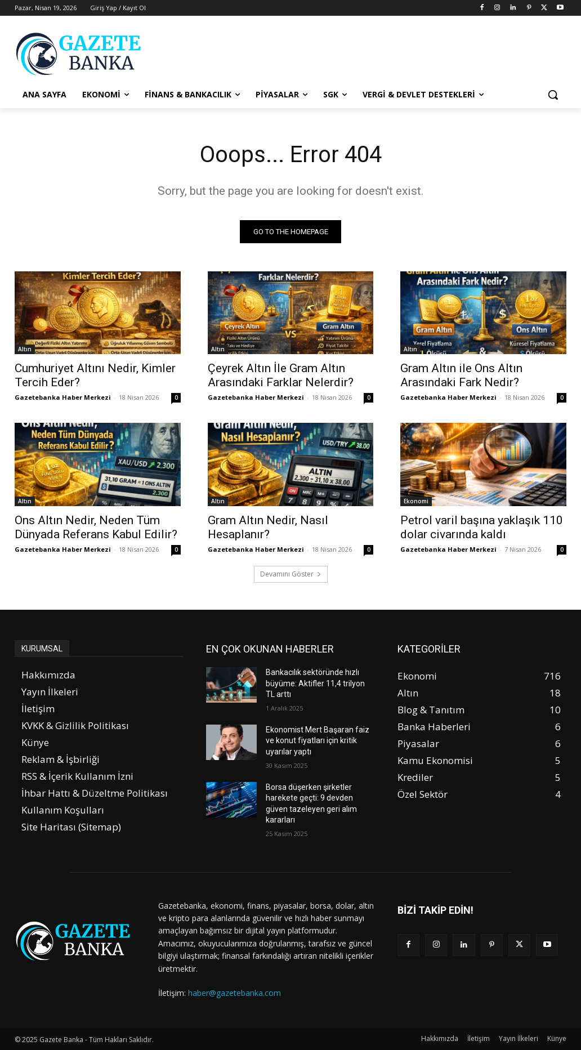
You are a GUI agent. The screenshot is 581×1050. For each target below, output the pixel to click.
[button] (552, 94)
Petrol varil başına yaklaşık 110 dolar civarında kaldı (481, 527)
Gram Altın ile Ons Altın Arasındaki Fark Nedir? (461, 376)
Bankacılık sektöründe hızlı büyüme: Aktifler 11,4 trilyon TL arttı (315, 683)
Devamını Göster (290, 574)
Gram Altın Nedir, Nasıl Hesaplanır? (268, 527)
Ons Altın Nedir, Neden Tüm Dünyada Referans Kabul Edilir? (96, 527)
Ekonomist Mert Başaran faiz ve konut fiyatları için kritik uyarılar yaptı (317, 740)
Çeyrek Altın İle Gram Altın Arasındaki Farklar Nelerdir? (281, 376)
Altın (25, 350)
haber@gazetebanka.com (234, 993)
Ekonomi (416, 501)
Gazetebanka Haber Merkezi (63, 398)
